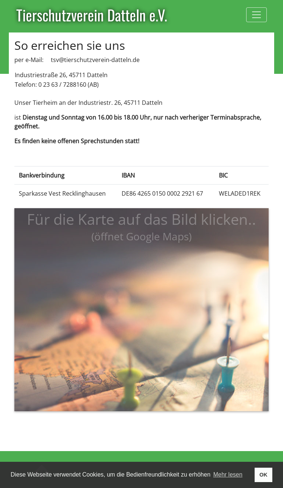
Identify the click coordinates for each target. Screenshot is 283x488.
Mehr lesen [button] (227, 474)
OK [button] (263, 475)
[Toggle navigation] (256, 14)
